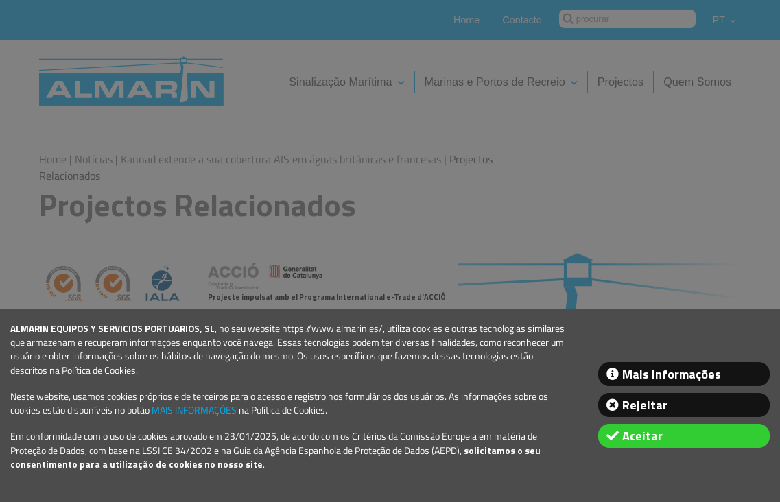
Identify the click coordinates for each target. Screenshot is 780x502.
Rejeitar (644, 405)
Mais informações (671, 374)
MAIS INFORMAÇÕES (194, 410)
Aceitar (642, 436)
